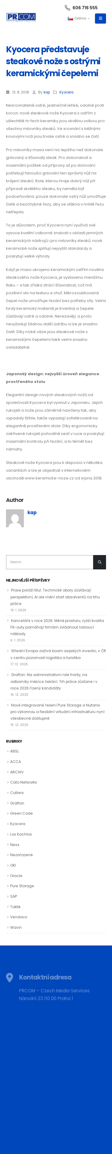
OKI (13, 865)
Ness (14, 844)
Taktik (15, 906)
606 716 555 (81, 8)
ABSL (14, 751)
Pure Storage (22, 885)
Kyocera (66, 92)
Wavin (16, 927)
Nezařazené (21, 854)
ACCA (15, 761)
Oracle (16, 875)
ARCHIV (17, 772)
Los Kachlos (21, 834)
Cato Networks (23, 782)
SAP (13, 896)
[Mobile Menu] (100, 18)
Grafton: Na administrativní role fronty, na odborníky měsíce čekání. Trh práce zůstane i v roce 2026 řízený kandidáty (53, 681)
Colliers (17, 792)
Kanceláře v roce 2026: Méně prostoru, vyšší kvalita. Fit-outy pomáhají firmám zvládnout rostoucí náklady (57, 627)
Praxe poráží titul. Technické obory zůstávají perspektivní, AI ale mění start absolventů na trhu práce (55, 597)
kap (47, 92)
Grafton (17, 803)
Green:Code (21, 813)
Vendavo (18, 916)
